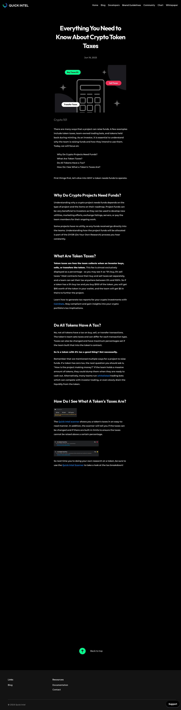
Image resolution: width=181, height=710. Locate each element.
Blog (103, 5)
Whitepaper (172, 5)
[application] (173, 704)
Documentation (60, 685)
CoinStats (59, 304)
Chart (160, 5)
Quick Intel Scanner (73, 465)
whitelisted (103, 375)
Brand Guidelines (131, 5)
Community (149, 5)
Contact (57, 689)
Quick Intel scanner (68, 421)
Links (10, 679)
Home (95, 5)
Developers (114, 5)
